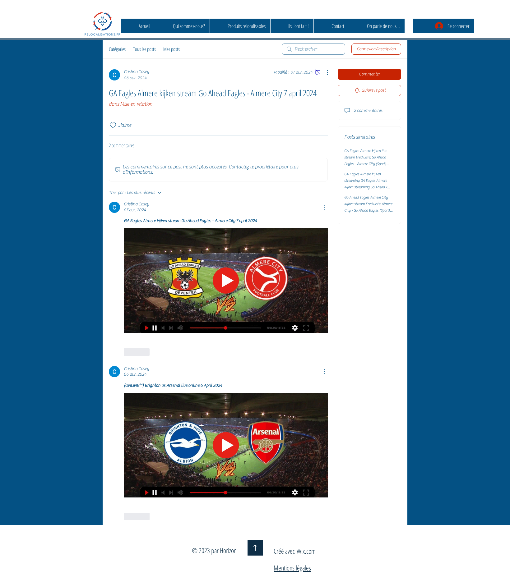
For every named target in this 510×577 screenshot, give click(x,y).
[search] (313, 49)
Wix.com (306, 551)
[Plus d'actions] (324, 72)
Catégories (117, 49)
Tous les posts (144, 49)
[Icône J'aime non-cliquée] (113, 125)
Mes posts (171, 49)
